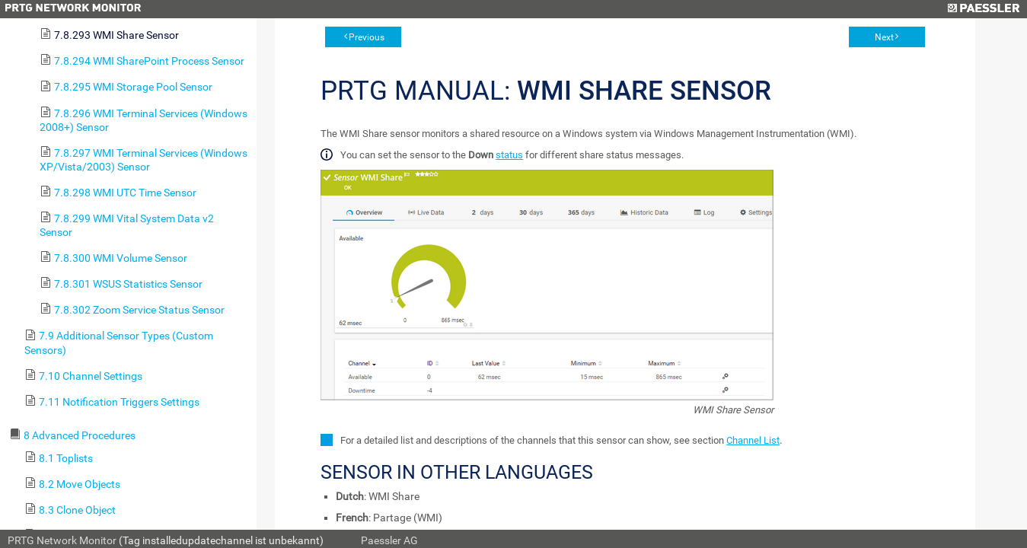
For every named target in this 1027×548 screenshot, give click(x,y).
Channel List (753, 440)
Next (884, 37)
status (509, 155)
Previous (366, 37)
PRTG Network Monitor (62, 540)
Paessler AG (389, 540)
